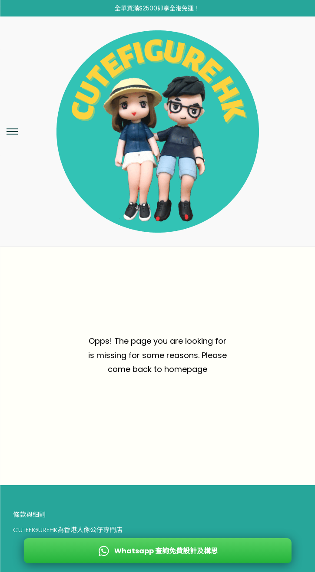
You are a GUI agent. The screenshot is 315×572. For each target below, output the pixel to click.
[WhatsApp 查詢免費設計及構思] (157, 550)
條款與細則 (29, 514)
